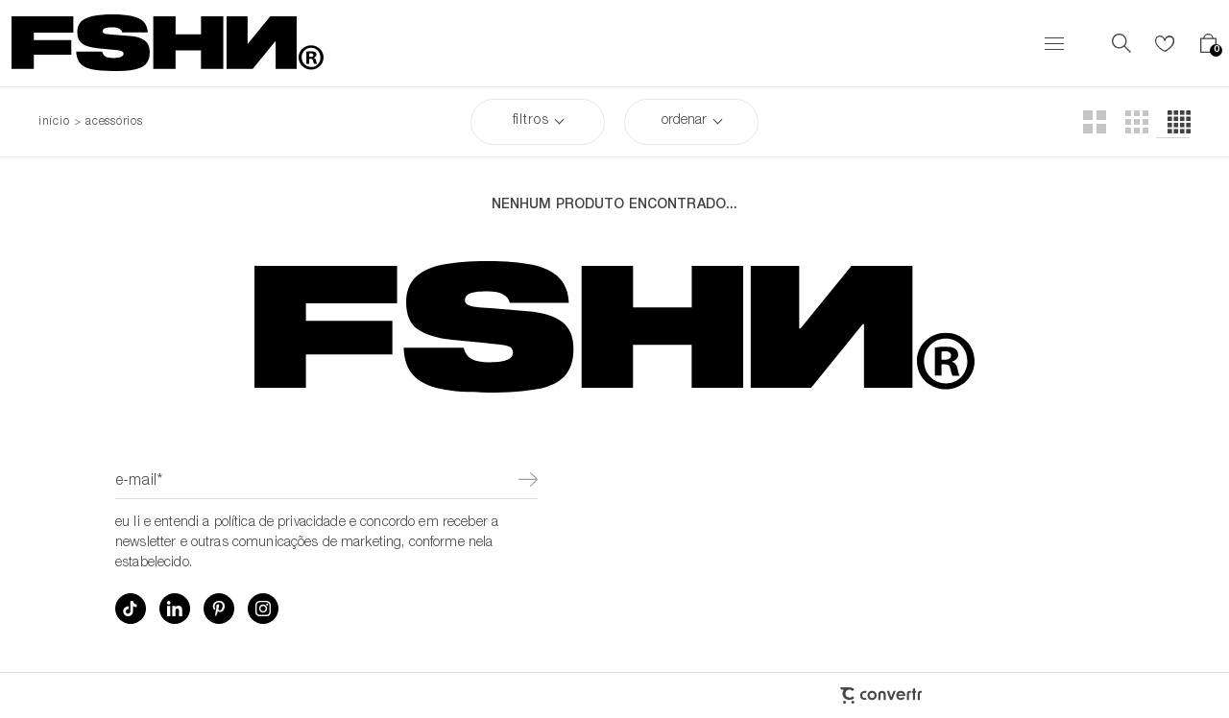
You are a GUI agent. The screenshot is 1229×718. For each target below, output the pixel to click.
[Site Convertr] (778, 695)
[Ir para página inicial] (53, 122)
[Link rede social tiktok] (130, 608)
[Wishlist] (1164, 43)
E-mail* (138, 482)
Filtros (531, 121)
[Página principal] (168, 43)
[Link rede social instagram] (263, 608)
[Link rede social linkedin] (174, 608)
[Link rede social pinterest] (219, 608)
